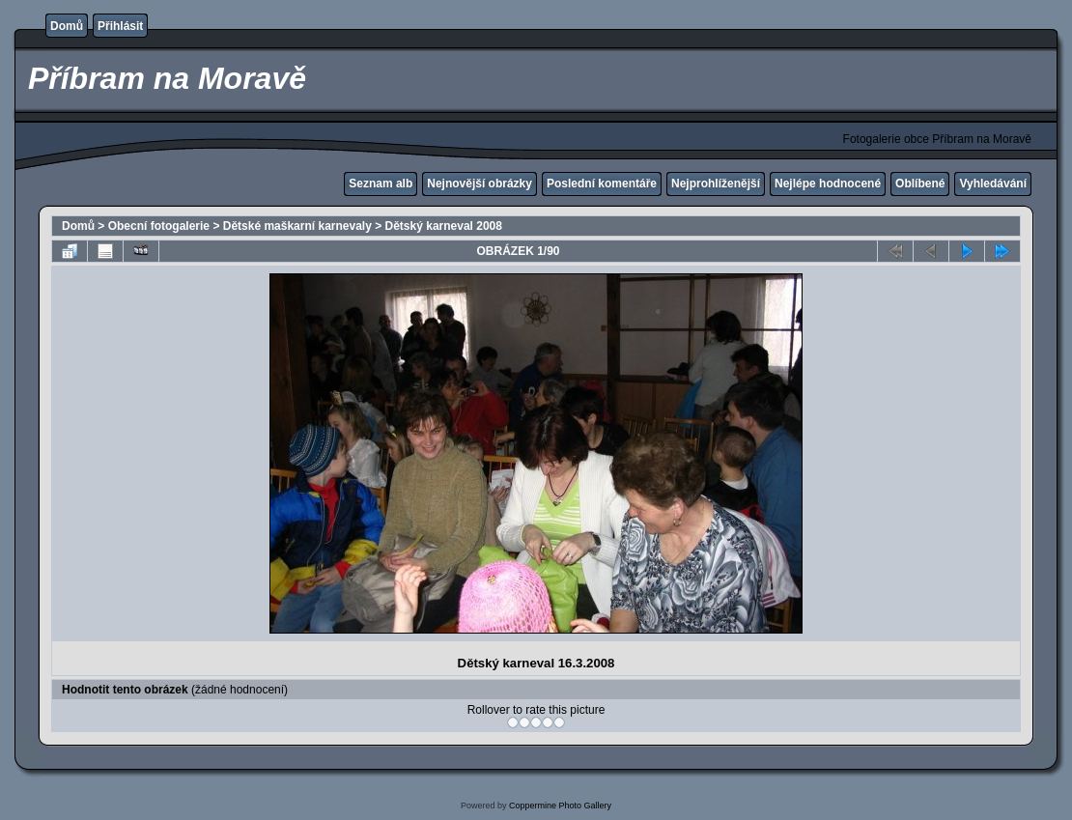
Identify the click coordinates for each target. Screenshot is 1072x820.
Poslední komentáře (602, 183)
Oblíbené (920, 183)
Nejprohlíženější (715, 183)
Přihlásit (120, 26)
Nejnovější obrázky (479, 183)
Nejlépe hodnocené (828, 183)
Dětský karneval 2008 (443, 226)
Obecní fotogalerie (159, 226)
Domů (66, 26)
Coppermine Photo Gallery (560, 805)
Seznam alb (380, 183)
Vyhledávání (993, 183)
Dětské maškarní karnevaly (297, 226)
